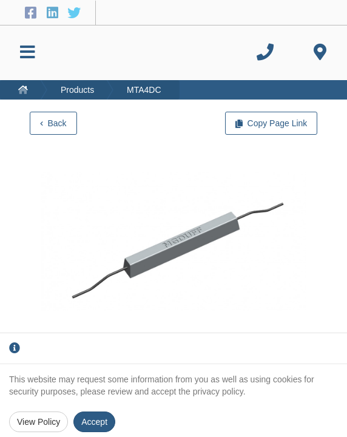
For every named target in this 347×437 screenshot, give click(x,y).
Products (77, 90)
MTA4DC (144, 90)
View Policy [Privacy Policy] (38, 422)
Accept (94, 422)
